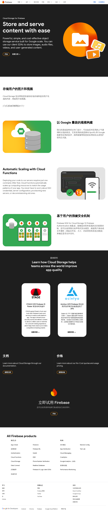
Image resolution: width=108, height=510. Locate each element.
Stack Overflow (77, 491)
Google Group (77, 493)
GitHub (4, 499)
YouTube (39, 496)
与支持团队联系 (77, 488)
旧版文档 (75, 502)
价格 (43, 2)
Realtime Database (39, 465)
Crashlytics (63, 457)
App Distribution (65, 449)
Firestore (35, 445)
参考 (3, 491)
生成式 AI (14, 474)
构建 (19, 2)
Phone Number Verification (41, 461)
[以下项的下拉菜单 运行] (30, 2)
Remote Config (85, 445)
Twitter (39, 493)
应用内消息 (63, 465)
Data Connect (15, 465)
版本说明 (75, 496)
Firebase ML (37, 449)
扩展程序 (13, 469)
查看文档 (16, 54)
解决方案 (36, 2)
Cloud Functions (16, 457)
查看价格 (62, 372)
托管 (34, 457)
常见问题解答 (76, 499)
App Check (14, 445)
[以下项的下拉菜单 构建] (22, 2)
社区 (56, 2)
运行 (27, 2)
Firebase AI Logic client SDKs (42, 469)
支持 (64, 2)
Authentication (15, 453)
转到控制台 (102, 2)
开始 (6, 54)
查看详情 (35, 332)
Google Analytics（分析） (68, 461)
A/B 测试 (63, 445)
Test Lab (82, 449)
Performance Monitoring (68, 469)
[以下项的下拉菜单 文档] (52, 2)
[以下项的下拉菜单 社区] (60, 2)
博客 (94, 2)
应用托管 (13, 449)
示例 (3, 493)
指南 (3, 488)
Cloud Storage (15, 461)
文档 (48, 2)
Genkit (35, 453)
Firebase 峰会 (41, 491)
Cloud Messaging (65, 453)
